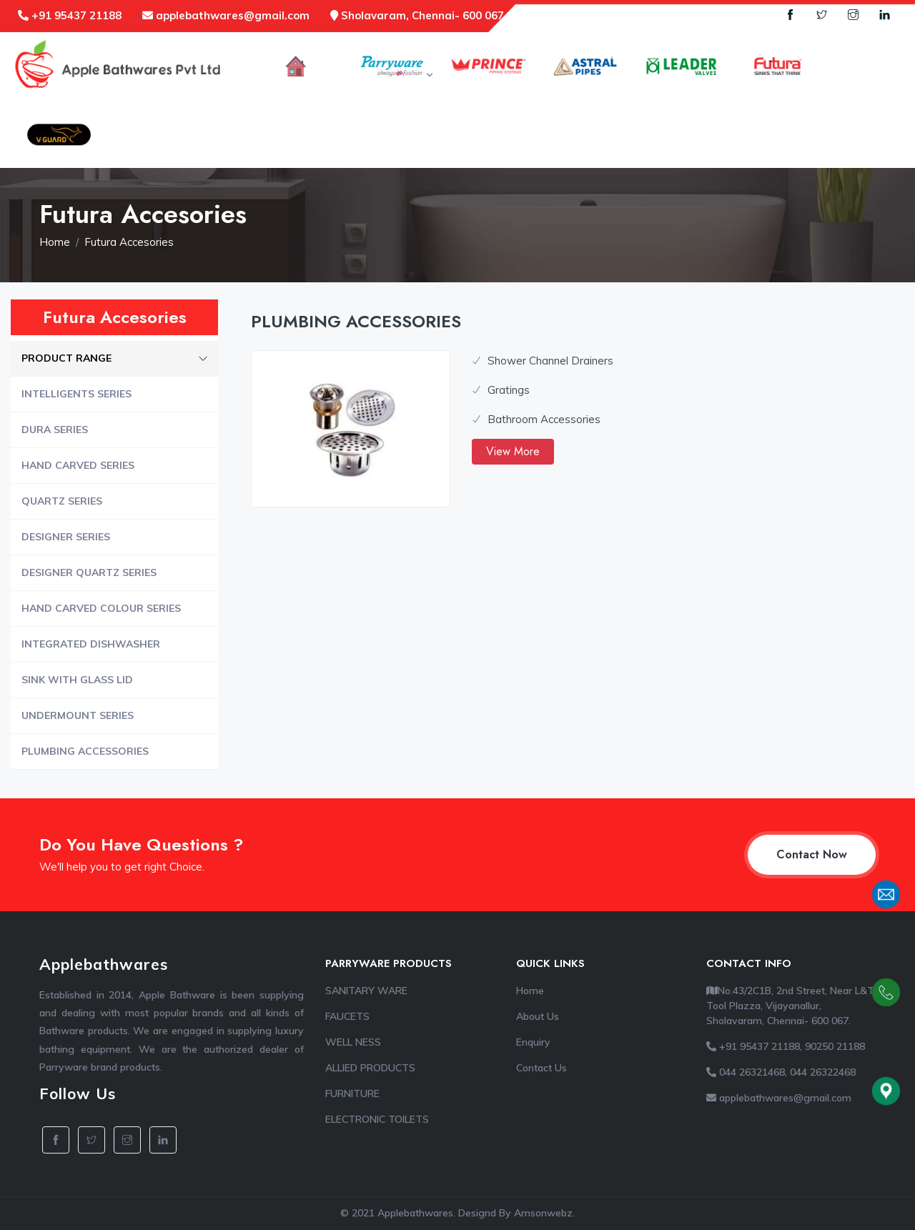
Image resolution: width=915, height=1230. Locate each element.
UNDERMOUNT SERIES (77, 715)
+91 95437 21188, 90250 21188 (785, 1046)
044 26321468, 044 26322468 (781, 1072)
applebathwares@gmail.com (226, 15)
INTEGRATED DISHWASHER (90, 644)
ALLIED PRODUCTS (370, 1067)
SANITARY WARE (366, 990)
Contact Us (541, 1067)
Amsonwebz (543, 1212)
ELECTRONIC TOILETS (377, 1119)
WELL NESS (353, 1042)
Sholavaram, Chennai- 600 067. (418, 15)
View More (513, 451)
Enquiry (533, 1042)
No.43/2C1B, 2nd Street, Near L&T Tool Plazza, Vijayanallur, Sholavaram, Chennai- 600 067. (790, 1005)
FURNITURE (352, 1093)
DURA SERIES (54, 429)
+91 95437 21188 (70, 15)
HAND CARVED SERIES (77, 465)
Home (54, 242)
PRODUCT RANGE (114, 358)
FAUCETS (347, 1016)
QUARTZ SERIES (61, 501)
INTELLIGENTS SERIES (76, 393)
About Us (537, 1016)
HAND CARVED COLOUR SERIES (101, 608)
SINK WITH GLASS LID (77, 679)
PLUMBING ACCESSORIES (85, 751)
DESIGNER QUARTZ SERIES (89, 572)
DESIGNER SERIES (65, 536)
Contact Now (811, 854)
